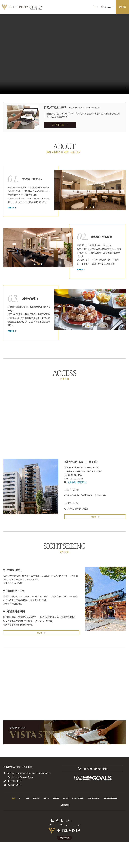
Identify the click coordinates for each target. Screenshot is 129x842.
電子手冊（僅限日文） (77, 482)
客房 (20, 799)
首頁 (13, 799)
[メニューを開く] (95, 7)
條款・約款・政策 (93, 799)
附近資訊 (56, 799)
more (12, 207)
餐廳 (27, 799)
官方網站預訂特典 (77, 799)
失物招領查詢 (64, 805)
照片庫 (65, 799)
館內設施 (36, 799)
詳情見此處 (59, 124)
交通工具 (46, 799)
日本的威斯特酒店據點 (110, 799)
